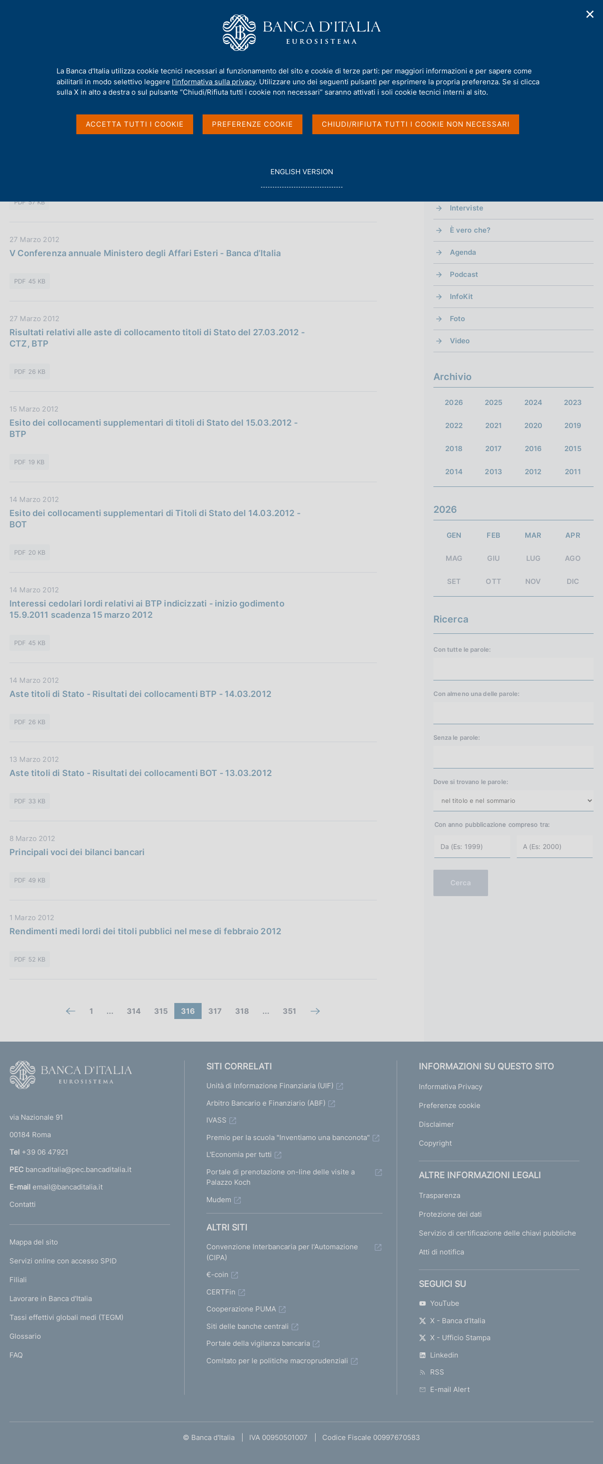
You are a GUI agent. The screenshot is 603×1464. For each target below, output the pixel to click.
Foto (457, 318)
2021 (493, 425)
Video (460, 340)
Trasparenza (439, 1195)
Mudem (218, 1199)
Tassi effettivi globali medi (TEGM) (66, 1317)
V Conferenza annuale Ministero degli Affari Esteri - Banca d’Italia (145, 253)
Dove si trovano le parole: (470, 781)
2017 (493, 448)
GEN (454, 535)
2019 (573, 425)
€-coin (217, 1274)
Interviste (467, 207)
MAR (533, 535)
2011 (573, 471)
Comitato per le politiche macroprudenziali (277, 1360)
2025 (494, 402)
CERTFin (221, 1291)
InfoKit (461, 296)
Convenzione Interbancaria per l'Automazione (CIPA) (282, 1252)
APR (572, 535)
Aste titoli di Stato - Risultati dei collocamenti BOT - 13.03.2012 (140, 773)
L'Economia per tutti (239, 1154)
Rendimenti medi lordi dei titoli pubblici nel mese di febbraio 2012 (145, 931)
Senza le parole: (457, 737)
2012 (533, 471)
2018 (454, 448)
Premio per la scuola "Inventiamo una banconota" (288, 1137)
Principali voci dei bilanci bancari (77, 852)
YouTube (439, 1303)
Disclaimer (436, 1124)
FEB (493, 535)
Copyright (435, 1143)
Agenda (463, 252)
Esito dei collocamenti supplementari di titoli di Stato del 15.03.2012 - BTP (153, 428)
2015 (572, 448)
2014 (454, 471)
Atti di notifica (441, 1251)
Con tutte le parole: (462, 649)
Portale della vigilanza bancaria (258, 1343)
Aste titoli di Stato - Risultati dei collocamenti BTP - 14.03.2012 (140, 694)
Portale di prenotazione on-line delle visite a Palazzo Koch (280, 1177)
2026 (454, 402)
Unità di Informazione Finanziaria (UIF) (270, 1085)
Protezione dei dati (450, 1214)
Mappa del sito (33, 1242)
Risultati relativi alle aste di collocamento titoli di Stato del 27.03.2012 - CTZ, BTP (157, 337)
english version (301, 176)
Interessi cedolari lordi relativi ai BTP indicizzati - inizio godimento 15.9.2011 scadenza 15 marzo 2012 (147, 609)
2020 (533, 425)
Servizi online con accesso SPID (63, 1260)
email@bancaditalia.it (68, 1186)
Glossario (25, 1336)
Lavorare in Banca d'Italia (50, 1298)
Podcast (464, 274)
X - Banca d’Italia (452, 1320)
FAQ (16, 1355)
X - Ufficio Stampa (454, 1337)
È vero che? (470, 230)
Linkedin (438, 1355)
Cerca (461, 882)
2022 (454, 425)
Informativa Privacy (450, 1086)
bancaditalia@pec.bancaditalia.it (78, 1169)
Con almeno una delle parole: (476, 693)
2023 (573, 402)
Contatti (22, 1204)
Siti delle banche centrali (247, 1326)
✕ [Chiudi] (590, 14)
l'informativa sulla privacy (213, 81)
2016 (533, 448)
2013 (493, 471)
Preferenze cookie (450, 1105)
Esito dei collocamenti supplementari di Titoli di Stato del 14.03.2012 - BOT (155, 518)
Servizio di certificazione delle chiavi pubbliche (497, 1233)
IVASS (216, 1120)
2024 (533, 402)
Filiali (18, 1279)
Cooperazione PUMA (241, 1308)
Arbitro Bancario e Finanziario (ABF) (266, 1103)
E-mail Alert (444, 1389)
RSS (431, 1371)
